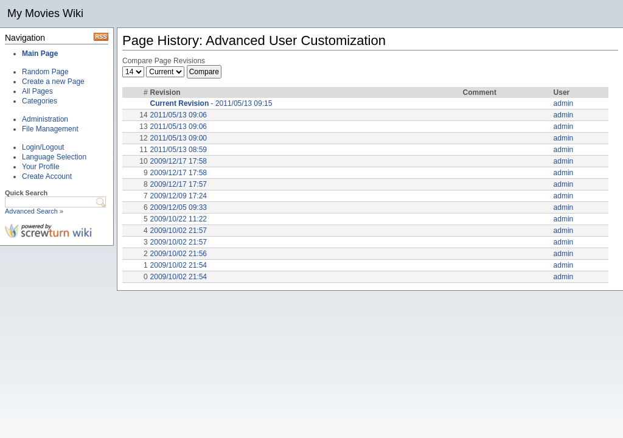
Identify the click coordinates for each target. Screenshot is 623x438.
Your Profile (41, 166)
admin (564, 103)
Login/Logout (43, 147)
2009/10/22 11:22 (178, 219)
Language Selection (54, 157)
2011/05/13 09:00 (178, 138)
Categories (39, 101)
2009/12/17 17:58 (178, 161)
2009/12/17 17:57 (178, 184)
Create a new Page (53, 81)
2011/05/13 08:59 (178, 149)
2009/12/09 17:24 (178, 196)
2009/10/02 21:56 (178, 253)
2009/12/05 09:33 (178, 207)
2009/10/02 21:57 (178, 230)
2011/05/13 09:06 (178, 115)
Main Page (40, 53)
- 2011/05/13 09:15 (211, 103)
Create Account (47, 176)
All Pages (37, 91)
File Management (50, 129)
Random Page (45, 72)
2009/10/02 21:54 (178, 265)
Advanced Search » (34, 211)
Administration (45, 119)
